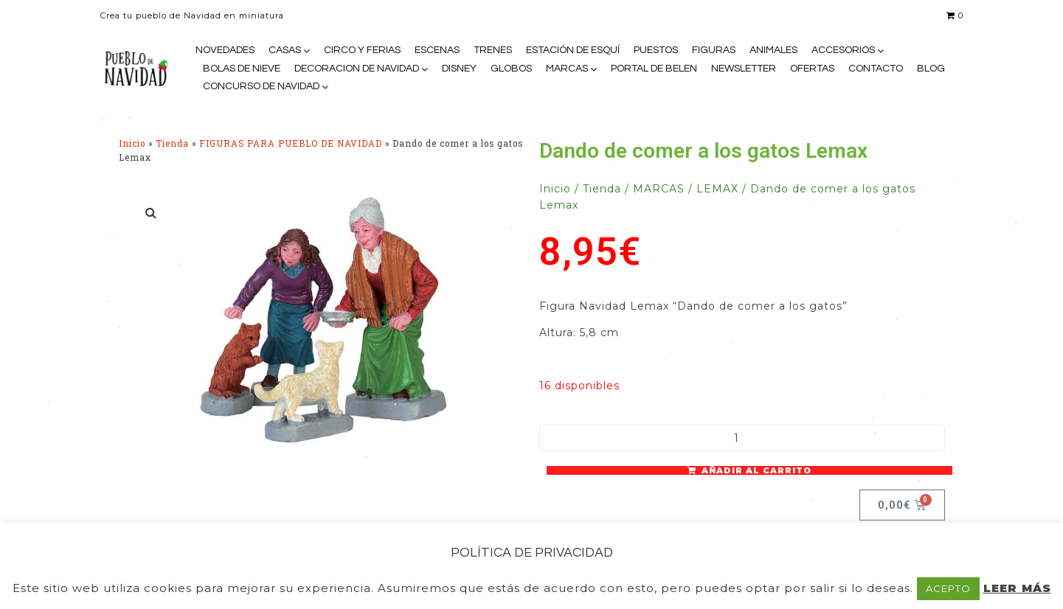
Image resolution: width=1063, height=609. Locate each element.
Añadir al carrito (756, 470)
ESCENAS (437, 50)
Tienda (172, 143)
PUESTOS (656, 50)
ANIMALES (773, 50)
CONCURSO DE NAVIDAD (261, 86)
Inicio (132, 143)
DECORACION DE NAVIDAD (356, 68)
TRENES (493, 50)
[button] (152, 212)
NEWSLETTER (743, 68)
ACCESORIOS (843, 50)
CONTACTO (875, 68)
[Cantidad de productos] (742, 438)
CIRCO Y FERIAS (362, 50)
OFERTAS (812, 68)
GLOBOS (511, 68)
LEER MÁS (1017, 588)
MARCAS (567, 68)
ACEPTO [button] (948, 588)
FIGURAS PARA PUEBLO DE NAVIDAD (290, 143)
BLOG (931, 68)
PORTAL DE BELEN (654, 68)
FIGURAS (713, 50)
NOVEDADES (225, 50)
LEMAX (717, 188)
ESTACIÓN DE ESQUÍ (573, 50)
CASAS (285, 50)
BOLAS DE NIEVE (241, 68)
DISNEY (459, 68)
